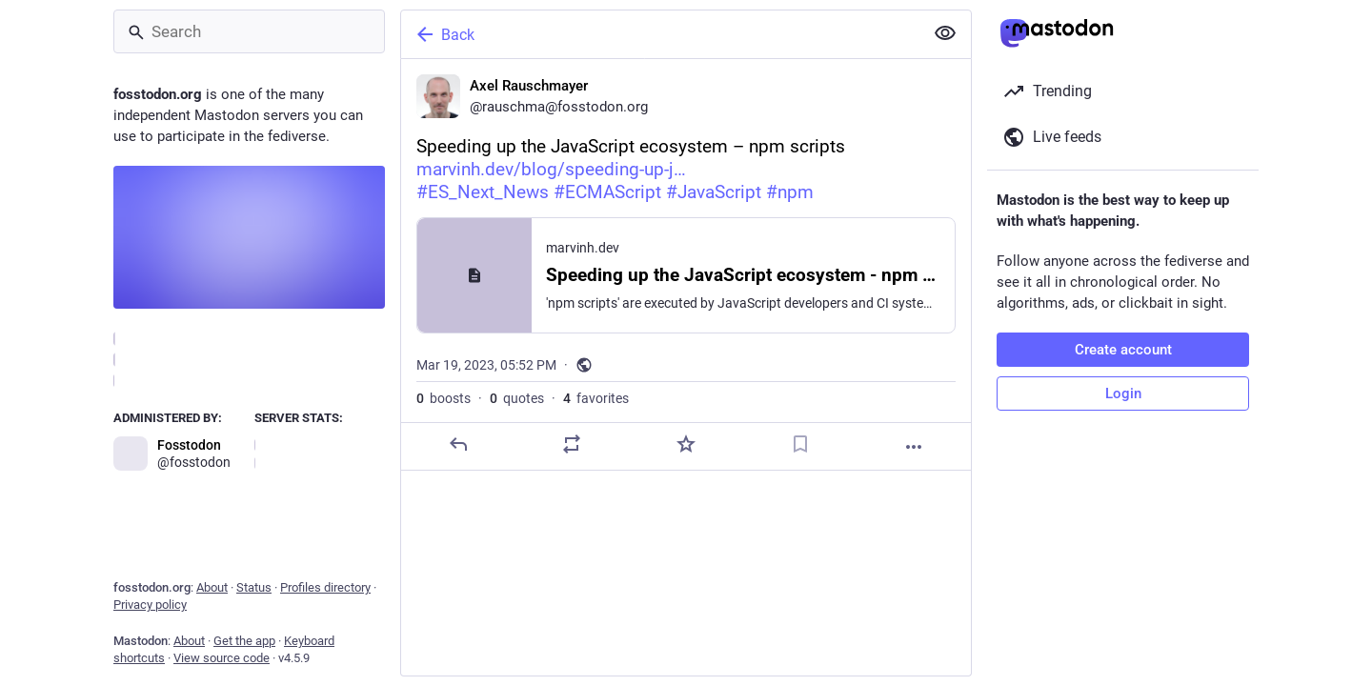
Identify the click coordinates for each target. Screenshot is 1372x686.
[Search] (249, 31)
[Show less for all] (945, 33)
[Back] (660, 34)
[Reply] (458, 444)
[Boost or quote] (571, 444)
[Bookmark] (800, 444)
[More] (913, 446)
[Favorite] (686, 444)
